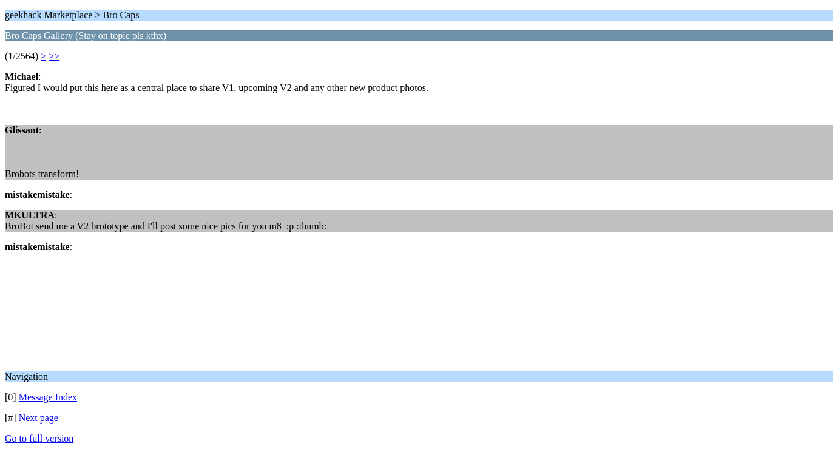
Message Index (48, 397)
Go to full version (39, 438)
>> (54, 56)
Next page (38, 418)
